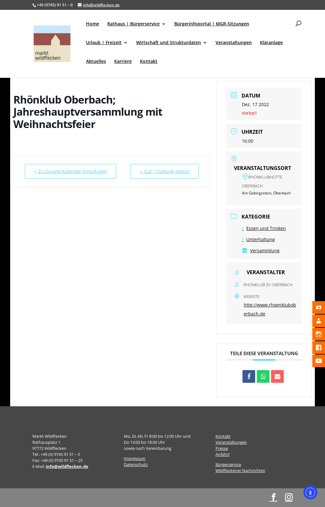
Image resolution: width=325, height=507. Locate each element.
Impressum (134, 458)
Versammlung (261, 250)
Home (92, 24)
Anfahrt (223, 454)
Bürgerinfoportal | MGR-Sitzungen (211, 24)
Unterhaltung (258, 239)
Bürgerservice (228, 464)
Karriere (123, 61)
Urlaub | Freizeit (104, 42)
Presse (222, 448)
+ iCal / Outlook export (164, 171)
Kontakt (148, 61)
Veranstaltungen (234, 42)
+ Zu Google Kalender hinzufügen (70, 171)
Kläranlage (271, 42)
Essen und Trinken (264, 228)
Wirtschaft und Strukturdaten (168, 42)
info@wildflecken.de (67, 466)
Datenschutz (136, 464)
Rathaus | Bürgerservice (133, 24)
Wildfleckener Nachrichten (240, 470)
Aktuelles (96, 61)
